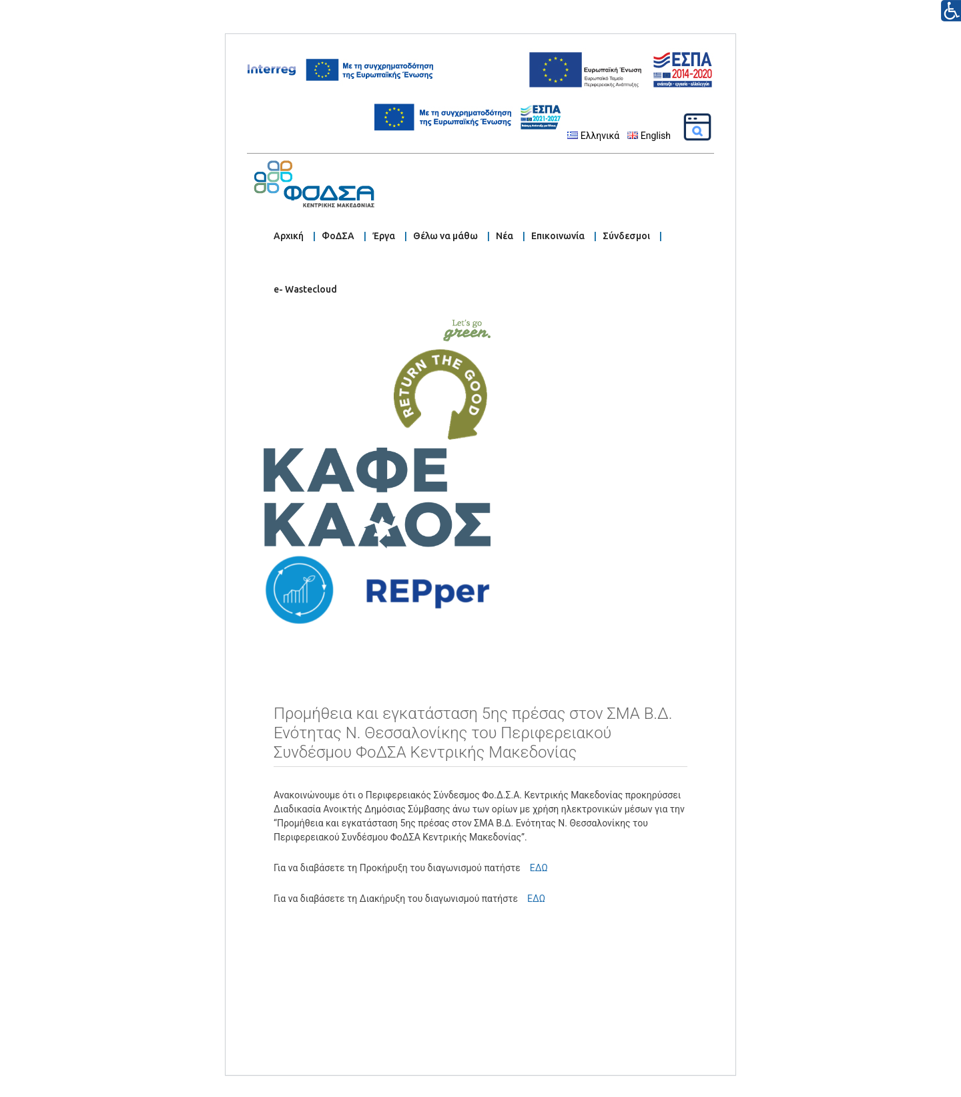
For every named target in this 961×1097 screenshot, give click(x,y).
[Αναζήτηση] (697, 127)
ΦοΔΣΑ (338, 235)
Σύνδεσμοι (626, 235)
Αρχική (289, 235)
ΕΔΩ (536, 868)
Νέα (504, 235)
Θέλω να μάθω (445, 235)
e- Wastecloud (305, 289)
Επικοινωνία (558, 235)
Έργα (383, 235)
